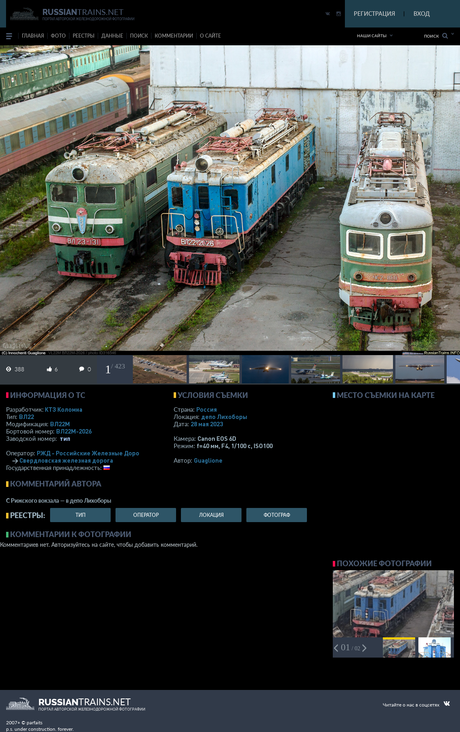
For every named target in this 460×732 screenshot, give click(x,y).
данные (112, 36)
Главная (33, 36)
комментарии (174, 36)
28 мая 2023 (207, 423)
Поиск (436, 36)
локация (211, 515)
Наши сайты (371, 35)
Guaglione (208, 460)
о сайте (210, 36)
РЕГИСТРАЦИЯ (374, 13)
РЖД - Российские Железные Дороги (91, 453)
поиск (139, 36)
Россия (206, 409)
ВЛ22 (26, 416)
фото (58, 36)
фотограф (277, 515)
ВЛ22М (60, 423)
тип (65, 438)
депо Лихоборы (224, 416)
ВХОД (422, 13)
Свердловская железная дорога (66, 460)
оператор (146, 515)
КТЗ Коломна (63, 409)
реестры (84, 36)
